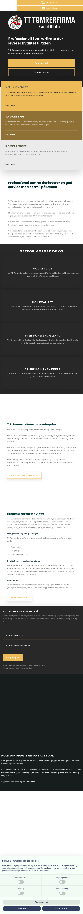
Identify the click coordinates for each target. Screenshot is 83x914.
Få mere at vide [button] (41, 902)
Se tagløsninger (20, 597)
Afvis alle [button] (22, 908)
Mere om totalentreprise (24, 475)
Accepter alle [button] (61, 908)
